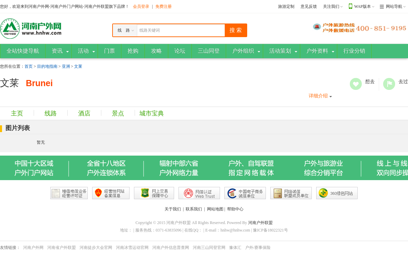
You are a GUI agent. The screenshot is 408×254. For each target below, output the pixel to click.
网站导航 (394, 6)
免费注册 (163, 6)
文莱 (78, 66)
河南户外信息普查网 (170, 247)
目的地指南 (47, 66)
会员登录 (141, 6)
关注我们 (331, 6)
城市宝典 (151, 113)
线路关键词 (149, 30)
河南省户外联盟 (61, 247)
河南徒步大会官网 (96, 247)
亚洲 (66, 66)
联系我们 (194, 209)
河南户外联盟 (260, 222)
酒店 (84, 113)
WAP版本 (362, 6)
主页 (17, 113)
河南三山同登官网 (209, 247)
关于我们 (173, 209)
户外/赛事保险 (258, 247)
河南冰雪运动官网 (132, 247)
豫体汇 (235, 247)
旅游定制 (286, 6)
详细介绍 (318, 95)
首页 (28, 66)
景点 (118, 113)
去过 (389, 84)
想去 (356, 84)
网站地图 (215, 209)
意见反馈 (309, 6)
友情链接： (10, 247)
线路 (51, 113)
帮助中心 (235, 209)
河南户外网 (33, 247)
